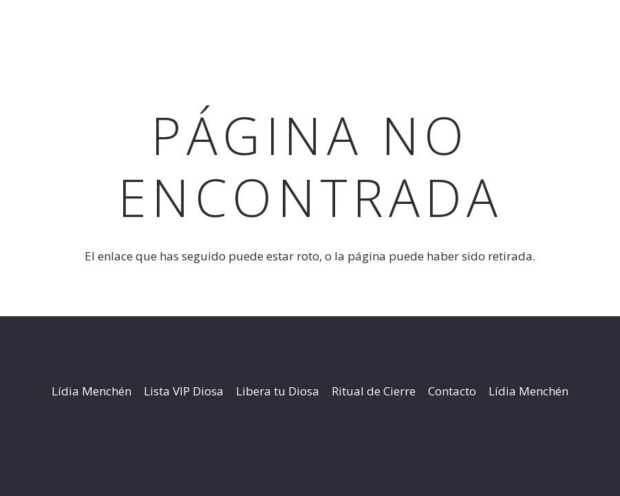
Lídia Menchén (91, 391)
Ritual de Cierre (374, 391)
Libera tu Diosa (277, 391)
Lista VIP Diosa (184, 391)
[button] (545, 27)
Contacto (452, 391)
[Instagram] (602, 27)
